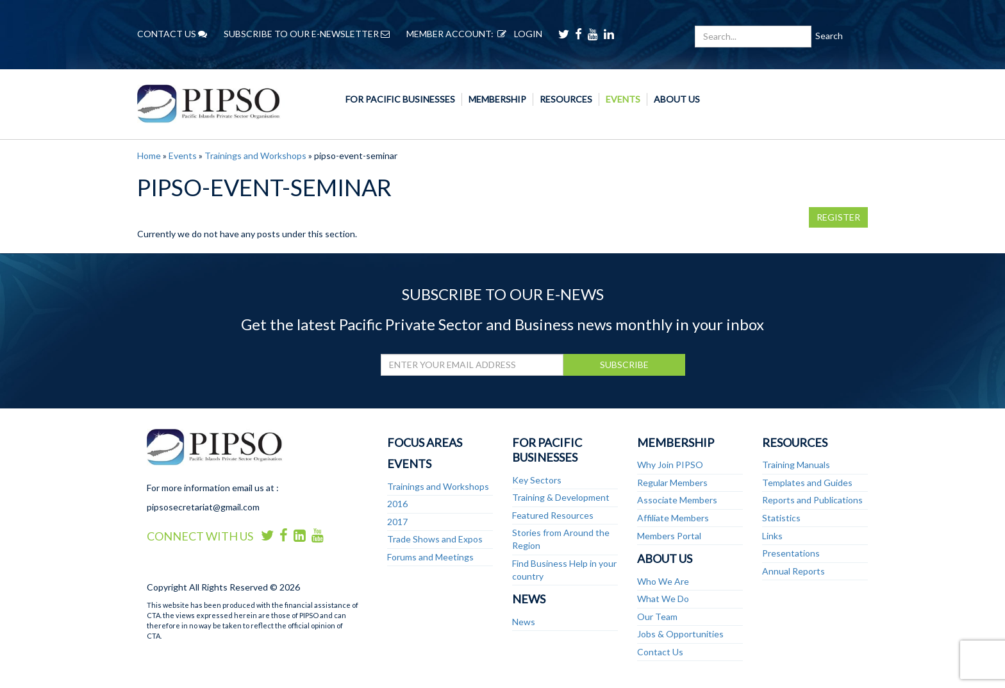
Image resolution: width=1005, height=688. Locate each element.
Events (623, 99)
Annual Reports (793, 571)
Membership (497, 99)
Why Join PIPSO (670, 464)
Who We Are (663, 581)
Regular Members (672, 482)
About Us (677, 99)
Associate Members (677, 499)
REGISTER (838, 217)
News (528, 599)
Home (149, 155)
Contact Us (660, 651)
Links (772, 535)
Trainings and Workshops (255, 155)
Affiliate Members (673, 517)
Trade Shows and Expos (435, 538)
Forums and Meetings (430, 556)
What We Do (663, 598)
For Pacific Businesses (400, 99)
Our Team (657, 616)
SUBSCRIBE (624, 364)
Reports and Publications (812, 499)
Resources (566, 99)
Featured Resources (553, 515)
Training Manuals (796, 464)
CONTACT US (172, 33)
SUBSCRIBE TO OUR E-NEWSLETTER (307, 33)
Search (829, 35)
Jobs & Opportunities (680, 633)
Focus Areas (424, 442)
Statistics (781, 517)
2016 (397, 503)
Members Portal (669, 535)
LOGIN (518, 33)
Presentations (791, 553)
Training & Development (561, 497)
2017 (397, 521)
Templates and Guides (807, 482)
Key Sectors (536, 479)
